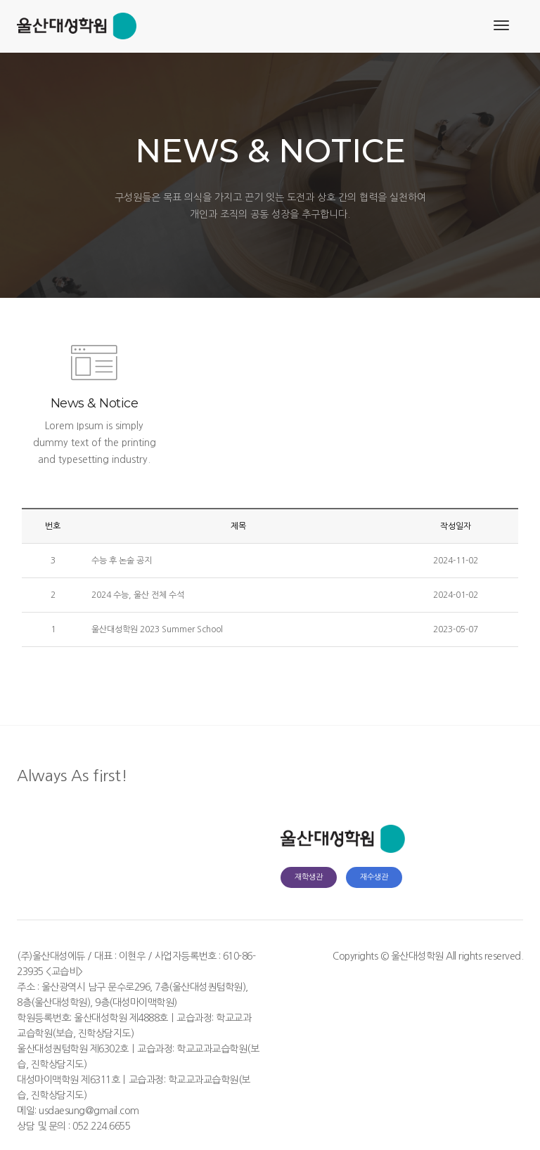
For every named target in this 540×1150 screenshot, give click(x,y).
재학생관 (309, 877)
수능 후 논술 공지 (121, 560)
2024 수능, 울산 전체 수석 (137, 595)
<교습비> (64, 971)
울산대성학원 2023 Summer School (157, 629)
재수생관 (374, 877)
